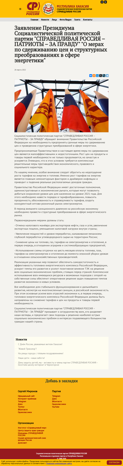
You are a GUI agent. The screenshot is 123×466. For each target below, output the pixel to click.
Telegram (22, 401)
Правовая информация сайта (59, 463)
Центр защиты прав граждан (31, 430)
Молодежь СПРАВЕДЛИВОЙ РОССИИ (30, 434)
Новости (45, 19)
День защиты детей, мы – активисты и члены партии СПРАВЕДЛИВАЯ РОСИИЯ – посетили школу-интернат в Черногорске (57, 363)
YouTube (55, 407)
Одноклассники (25, 412)
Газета (77, 19)
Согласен (114, 463)
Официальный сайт (26, 396)
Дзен (20, 404)
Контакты (87, 19)
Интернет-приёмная (27, 399)
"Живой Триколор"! (26, 349)
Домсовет (22, 443)
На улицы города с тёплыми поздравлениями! (39, 353)
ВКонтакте (23, 410)
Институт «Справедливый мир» (32, 428)
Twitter (21, 407)
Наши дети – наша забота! (30, 358)
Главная (34, 19)
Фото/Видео (66, 19)
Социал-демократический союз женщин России (32, 439)
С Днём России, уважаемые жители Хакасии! (39, 344)
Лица (54, 19)
